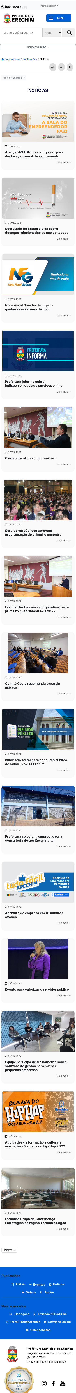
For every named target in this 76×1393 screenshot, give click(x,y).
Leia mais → (64, 162)
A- (61, 67)
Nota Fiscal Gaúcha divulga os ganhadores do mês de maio (29, 307)
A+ (52, 67)
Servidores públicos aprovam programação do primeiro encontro (33, 532)
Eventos (39, 1284)
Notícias (44, 59)
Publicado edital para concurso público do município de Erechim (36, 762)
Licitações (19, 1314)
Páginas (8, 1250)
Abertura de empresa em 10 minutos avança (34, 915)
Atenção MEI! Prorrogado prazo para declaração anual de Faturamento (34, 154)
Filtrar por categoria (13, 78)
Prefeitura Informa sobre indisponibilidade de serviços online (33, 383)
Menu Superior (48, 6)
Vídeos (29, 1292)
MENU (61, 18)
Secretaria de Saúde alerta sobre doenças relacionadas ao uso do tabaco (36, 231)
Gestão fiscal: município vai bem (31, 458)
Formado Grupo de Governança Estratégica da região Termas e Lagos (35, 1221)
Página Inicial (10, 59)
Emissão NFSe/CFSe (50, 1314)
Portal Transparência (22, 1322)
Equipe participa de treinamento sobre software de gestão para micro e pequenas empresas (35, 1066)
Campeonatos (40, 1330)
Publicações (30, 59)
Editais (18, 1284)
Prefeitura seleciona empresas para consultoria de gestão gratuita (33, 838)
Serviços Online (37, 47)
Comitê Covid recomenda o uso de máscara (32, 685)
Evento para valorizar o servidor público (37, 989)
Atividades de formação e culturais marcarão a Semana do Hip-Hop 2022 (35, 1144)
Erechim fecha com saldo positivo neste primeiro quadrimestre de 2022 (37, 609)
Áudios (47, 1292)
